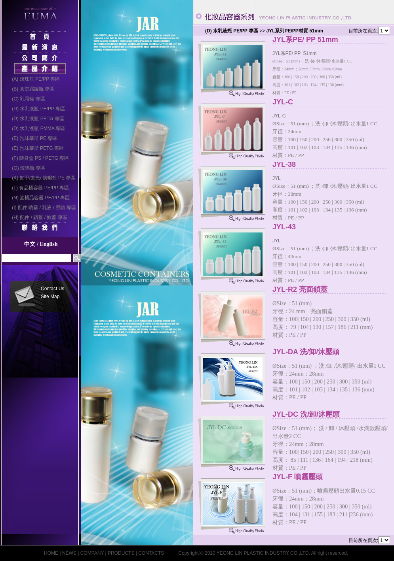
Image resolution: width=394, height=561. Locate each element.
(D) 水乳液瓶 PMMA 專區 (36, 128)
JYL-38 (332, 165)
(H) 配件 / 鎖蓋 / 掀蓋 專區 (37, 217)
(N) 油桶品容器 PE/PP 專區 (38, 197)
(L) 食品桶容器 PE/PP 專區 (38, 188)
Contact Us (52, 288)
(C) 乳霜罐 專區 (26, 99)
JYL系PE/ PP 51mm (332, 40)
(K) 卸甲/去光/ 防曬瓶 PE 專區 (41, 178)
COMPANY (92, 553)
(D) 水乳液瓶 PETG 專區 (35, 118)
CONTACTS (151, 553)
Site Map (50, 296)
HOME (51, 553)
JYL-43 (332, 227)
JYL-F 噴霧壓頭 (332, 477)
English (48, 244)
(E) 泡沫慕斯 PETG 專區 (35, 148)
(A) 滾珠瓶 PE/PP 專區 (33, 79)
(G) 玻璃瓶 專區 (26, 168)
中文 (29, 244)
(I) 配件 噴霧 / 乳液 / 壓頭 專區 (41, 207)
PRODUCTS (121, 553)
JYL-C (332, 102)
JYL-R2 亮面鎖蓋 (332, 289)
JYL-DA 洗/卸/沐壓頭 (332, 352)
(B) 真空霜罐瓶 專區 (30, 89)
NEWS (69, 553)
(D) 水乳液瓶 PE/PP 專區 (36, 108)
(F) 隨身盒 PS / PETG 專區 (38, 158)
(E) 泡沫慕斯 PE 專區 (32, 138)
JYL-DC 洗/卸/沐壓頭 (332, 414)
